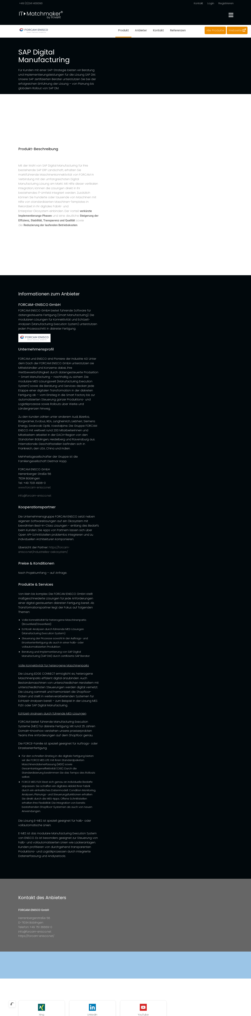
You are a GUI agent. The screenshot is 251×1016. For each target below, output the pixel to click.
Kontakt (198, 3)
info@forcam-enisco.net (35, 496)
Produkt (123, 30)
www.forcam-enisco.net (34, 487)
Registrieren (226, 3)
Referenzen (178, 30)
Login (210, 3)
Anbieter (141, 30)
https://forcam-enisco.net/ (36, 936)
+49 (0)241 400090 (31, 3)
